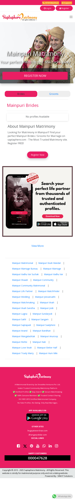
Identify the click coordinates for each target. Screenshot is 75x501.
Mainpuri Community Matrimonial (28, 285)
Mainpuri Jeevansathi (45, 296)
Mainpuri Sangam (40, 319)
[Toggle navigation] (71, 16)
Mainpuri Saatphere (45, 325)
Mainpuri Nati (39, 342)
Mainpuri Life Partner (22, 291)
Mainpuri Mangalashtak (23, 336)
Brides (21, 94)
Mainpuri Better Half (47, 347)
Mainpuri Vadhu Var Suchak (25, 274)
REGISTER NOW (35, 75)
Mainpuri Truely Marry (23, 353)
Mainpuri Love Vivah (22, 347)
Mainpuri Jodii (46, 308)
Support (67, 2)
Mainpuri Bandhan (42, 330)
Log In (47, 8)
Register (64, 8)
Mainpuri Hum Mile (48, 353)
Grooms (53, 94)
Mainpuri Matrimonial (22, 263)
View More (37, 246)
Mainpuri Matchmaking (23, 302)
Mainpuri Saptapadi (21, 325)
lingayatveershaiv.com (37, 430)
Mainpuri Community (43, 279)
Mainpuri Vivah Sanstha (23, 308)
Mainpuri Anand (19, 330)
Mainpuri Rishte (19, 342)
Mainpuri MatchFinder (48, 291)
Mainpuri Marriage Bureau (25, 268)
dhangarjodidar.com (37, 434)
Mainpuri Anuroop (49, 336)
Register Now (37, 154)
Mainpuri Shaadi (20, 279)
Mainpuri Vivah (47, 302)
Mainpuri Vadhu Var (53, 274)
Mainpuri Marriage (52, 268)
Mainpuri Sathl (19, 319)
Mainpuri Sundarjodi (42, 313)
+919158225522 (51, 2)
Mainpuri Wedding (21, 296)
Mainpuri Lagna (19, 313)
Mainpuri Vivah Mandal (49, 263)
